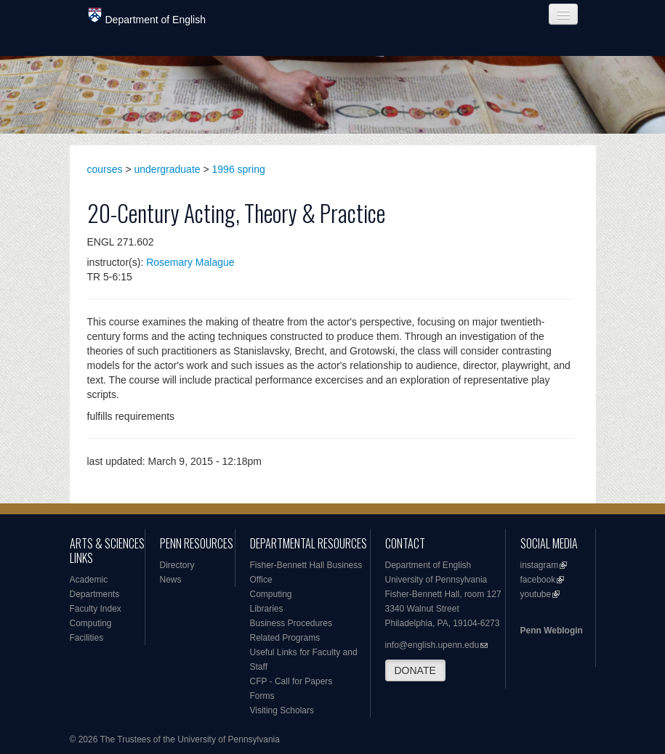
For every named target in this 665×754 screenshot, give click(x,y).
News (171, 580)
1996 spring (238, 169)
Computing (91, 623)
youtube (536, 594)
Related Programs (285, 638)
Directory (177, 565)
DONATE (415, 670)
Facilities (87, 638)
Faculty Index (95, 609)
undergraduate (167, 169)
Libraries (266, 609)
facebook (538, 580)
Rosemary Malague (190, 262)
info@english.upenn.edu (432, 645)
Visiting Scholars (282, 710)
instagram (539, 565)
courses (105, 169)
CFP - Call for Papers (291, 681)
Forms (262, 696)
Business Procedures (291, 623)
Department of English (147, 16)
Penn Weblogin (551, 630)
